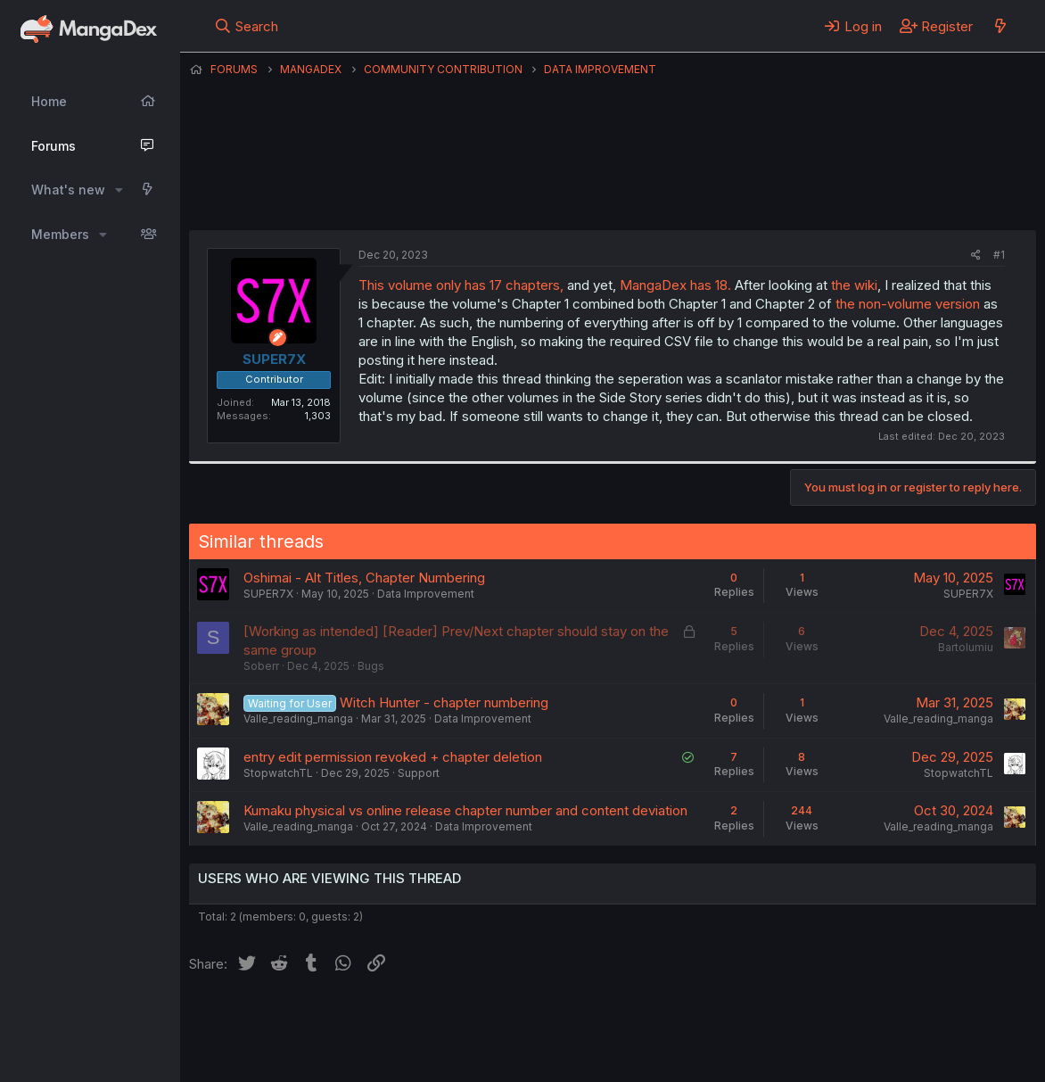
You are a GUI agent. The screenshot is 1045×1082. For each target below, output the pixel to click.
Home (49, 101)
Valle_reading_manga (298, 718)
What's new (68, 189)
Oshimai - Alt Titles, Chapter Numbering (364, 577)
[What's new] (1000, 26)
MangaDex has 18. (675, 285)
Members (60, 234)
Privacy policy (626, 1019)
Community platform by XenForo (889, 1043)
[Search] (246, 26)
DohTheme (866, 1057)
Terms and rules (519, 1019)
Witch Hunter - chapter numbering (444, 702)
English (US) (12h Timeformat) (280, 1019)
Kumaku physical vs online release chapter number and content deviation (465, 810)
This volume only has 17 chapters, (461, 285)
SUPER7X (569, 186)
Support (419, 773)
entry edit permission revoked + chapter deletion (392, 756)
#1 (999, 254)
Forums (53, 145)
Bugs (371, 666)
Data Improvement (425, 593)
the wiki (854, 285)
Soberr (261, 666)
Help (699, 1019)
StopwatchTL (278, 773)
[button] (119, 190)
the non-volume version (907, 303)
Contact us (421, 1019)
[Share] (976, 255)
